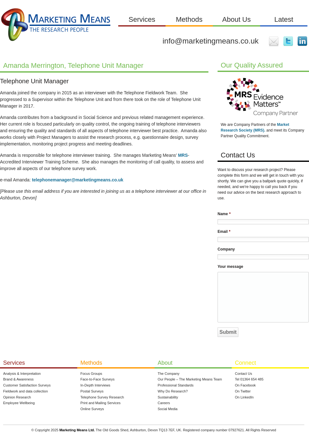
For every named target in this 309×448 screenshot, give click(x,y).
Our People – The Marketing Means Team (190, 379)
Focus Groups (91, 373)
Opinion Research (17, 397)
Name (224, 214)
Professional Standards (176, 385)
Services (142, 19)
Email (224, 231)
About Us (236, 19)
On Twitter (243, 391)
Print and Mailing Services (100, 403)
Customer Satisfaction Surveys (26, 385)
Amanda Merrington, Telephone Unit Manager (73, 65)
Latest (283, 19)
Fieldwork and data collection (25, 391)
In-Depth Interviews (95, 385)
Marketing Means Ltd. (77, 430)
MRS (183, 155)
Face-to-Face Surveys (97, 379)
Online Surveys (92, 409)
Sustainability (168, 397)
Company (226, 249)
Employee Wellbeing (19, 403)
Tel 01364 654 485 (249, 379)
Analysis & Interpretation (22, 373)
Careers (164, 403)
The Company (168, 373)
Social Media (168, 409)
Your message (230, 266)
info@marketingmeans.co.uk (211, 41)
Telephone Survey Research (102, 397)
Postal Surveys (91, 391)
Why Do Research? (173, 391)
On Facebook (245, 385)
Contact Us (243, 373)
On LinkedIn (244, 397)
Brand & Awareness (18, 379)
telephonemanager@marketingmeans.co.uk (77, 179)
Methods (189, 19)
